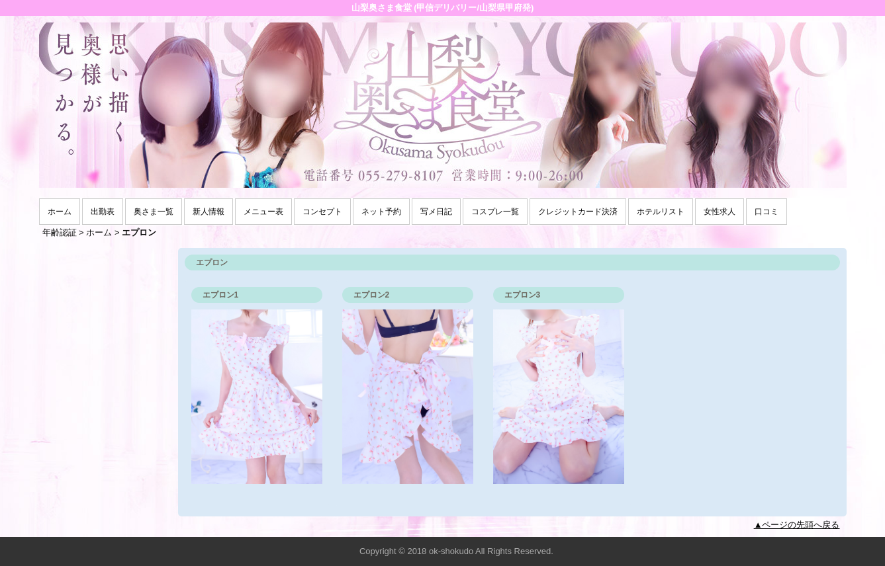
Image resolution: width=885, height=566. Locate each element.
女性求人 (719, 211)
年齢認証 (59, 232)
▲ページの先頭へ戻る (797, 525)
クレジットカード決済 (578, 211)
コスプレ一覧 (495, 211)
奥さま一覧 (153, 211)
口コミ (766, 211)
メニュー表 (263, 211)
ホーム (59, 211)
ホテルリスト (660, 211)
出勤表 (103, 211)
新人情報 (208, 211)
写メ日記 (436, 211)
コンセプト (322, 211)
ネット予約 (381, 211)
